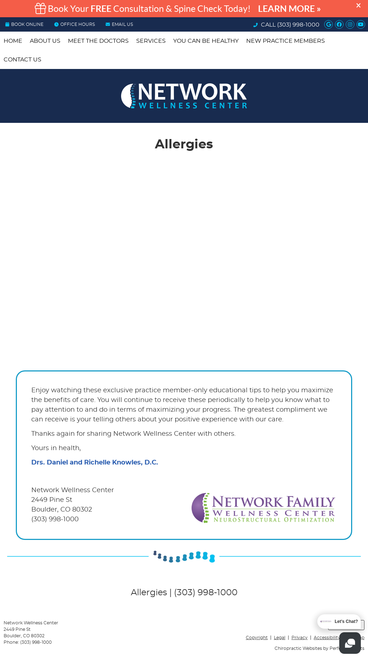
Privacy (299, 637)
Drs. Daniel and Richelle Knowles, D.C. (94, 462)
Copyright (257, 637)
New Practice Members (285, 41)
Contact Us (22, 60)
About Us (45, 41)
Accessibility (327, 637)
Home (13, 41)
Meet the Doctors (98, 41)
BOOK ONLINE (24, 24)
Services (151, 41)
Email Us (119, 24)
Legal (279, 637)
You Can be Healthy (206, 41)
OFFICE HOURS (74, 24)
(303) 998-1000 (298, 25)
